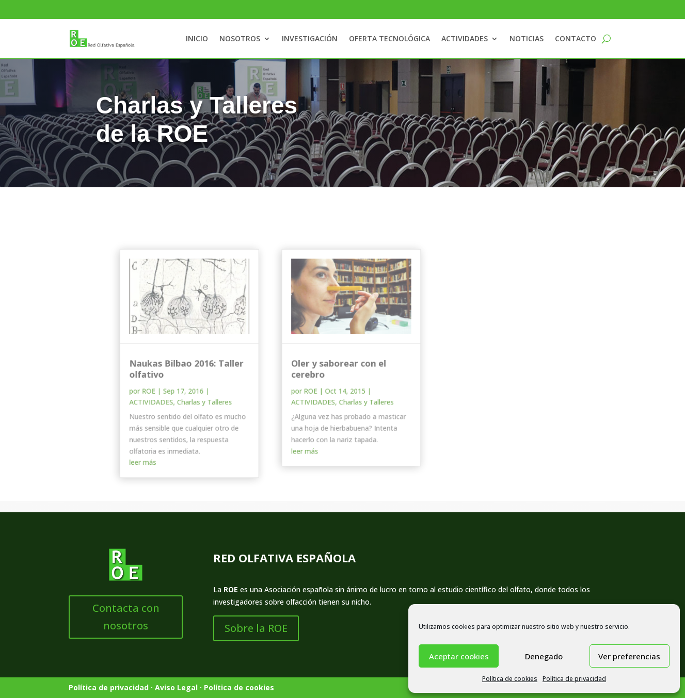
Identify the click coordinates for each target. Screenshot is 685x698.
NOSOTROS (239, 38)
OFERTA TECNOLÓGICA (389, 38)
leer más (149, 457)
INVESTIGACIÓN (310, 38)
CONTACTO (575, 38)
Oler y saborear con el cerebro (335, 368)
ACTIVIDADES (464, 38)
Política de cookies (509, 678)
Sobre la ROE (256, 628)
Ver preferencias (629, 656)
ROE (154, 389)
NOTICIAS (526, 38)
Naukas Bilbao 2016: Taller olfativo (190, 368)
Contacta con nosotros (126, 616)
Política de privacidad (574, 678)
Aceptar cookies (459, 656)
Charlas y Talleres (207, 400)
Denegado (544, 656)
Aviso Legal (176, 687)
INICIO (197, 38)
